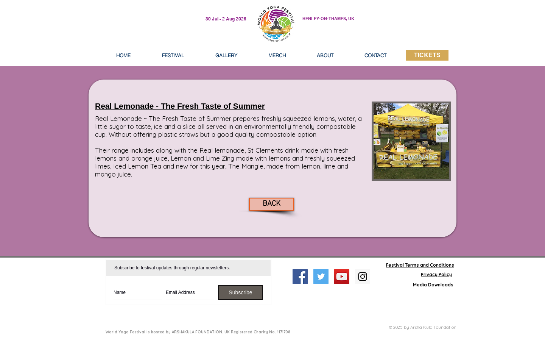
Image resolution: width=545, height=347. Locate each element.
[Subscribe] (240, 292)
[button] (325, 55)
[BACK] (271, 204)
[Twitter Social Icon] (321, 276)
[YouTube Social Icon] (341, 276)
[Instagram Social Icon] (362, 276)
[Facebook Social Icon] (300, 276)
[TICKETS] (427, 55)
